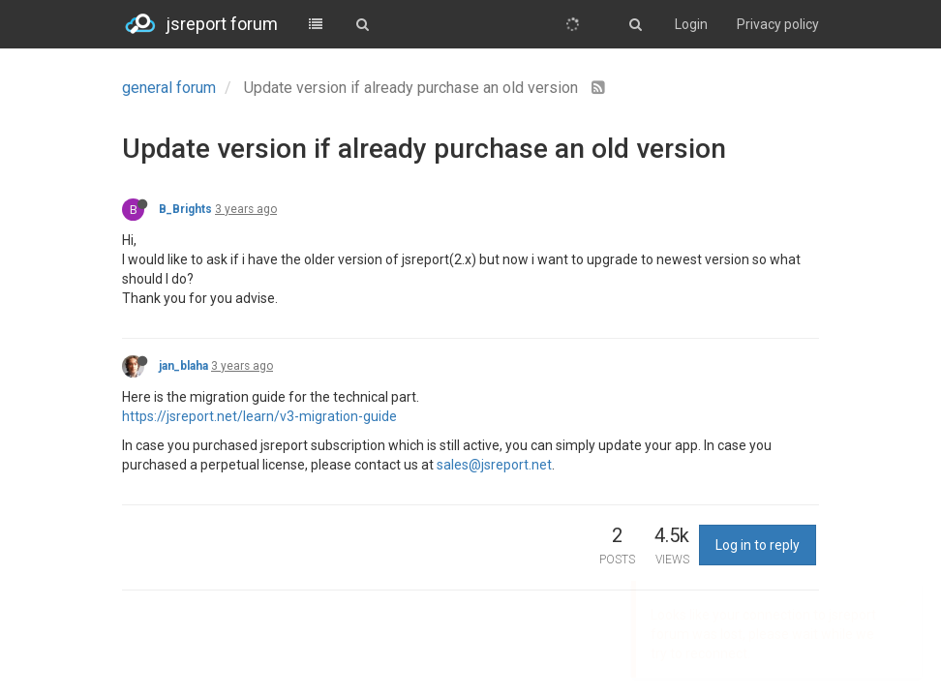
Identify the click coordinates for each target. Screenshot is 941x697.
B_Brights (185, 209)
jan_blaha (183, 366)
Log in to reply (757, 545)
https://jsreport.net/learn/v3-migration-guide (259, 416)
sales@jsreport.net (494, 464)
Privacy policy (778, 24)
